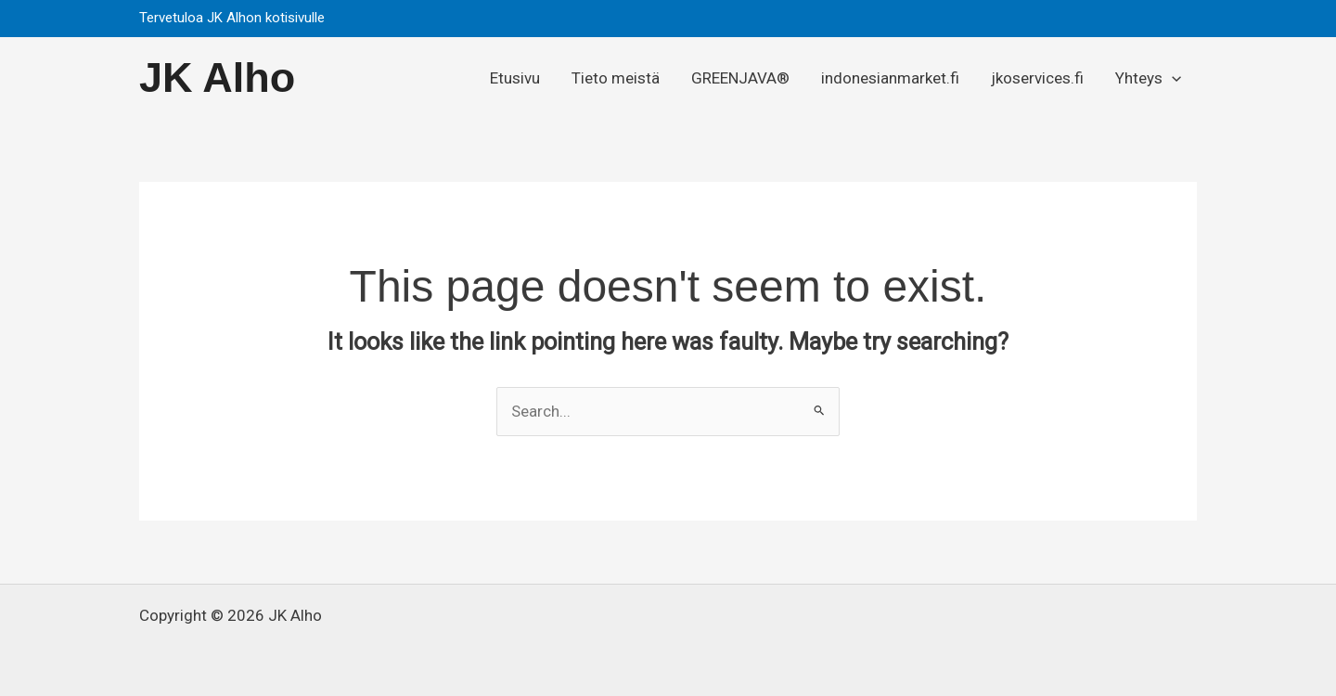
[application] (1172, 77)
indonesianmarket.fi (890, 78)
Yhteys (1148, 77)
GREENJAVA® (740, 78)
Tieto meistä (616, 78)
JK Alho (217, 77)
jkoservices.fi (1037, 78)
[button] (1178, 18)
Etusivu (515, 78)
